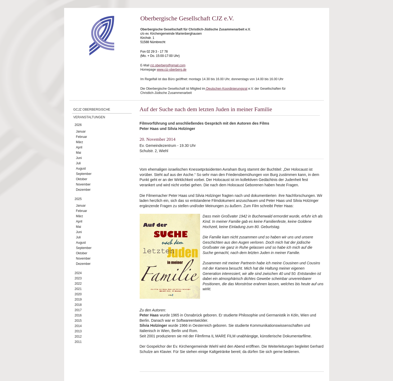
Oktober (81, 179)
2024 (78, 273)
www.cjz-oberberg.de (171, 69)
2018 (78, 305)
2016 (78, 315)
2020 (78, 294)
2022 (78, 283)
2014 (78, 326)
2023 (78, 278)
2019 (78, 299)
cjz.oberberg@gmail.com (168, 65)
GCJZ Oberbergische (91, 109)
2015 (78, 321)
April (79, 147)
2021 (78, 289)
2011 (78, 342)
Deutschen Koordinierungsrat (226, 88)
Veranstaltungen (89, 117)
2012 (78, 336)
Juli (78, 163)
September (84, 174)
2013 (78, 331)
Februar (81, 137)
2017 (78, 310)
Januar (81, 131)
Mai (78, 153)
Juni (79, 158)
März (79, 142)
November (83, 184)
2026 (78, 125)
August (81, 168)
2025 (78, 199)
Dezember (83, 190)
